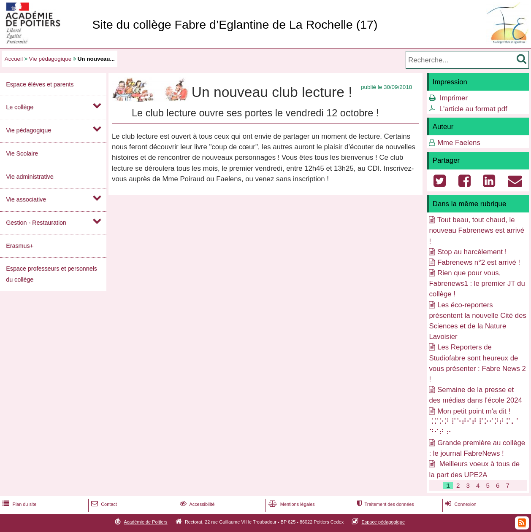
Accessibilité (196, 504)
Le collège (19, 107)
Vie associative (26, 199)
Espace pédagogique (383, 521)
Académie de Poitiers (145, 521)
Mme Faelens (458, 143)
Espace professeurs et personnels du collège (51, 273)
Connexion (460, 504)
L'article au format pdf (473, 109)
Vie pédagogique (50, 59)
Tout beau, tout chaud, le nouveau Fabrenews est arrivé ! (476, 230)
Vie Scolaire (22, 153)
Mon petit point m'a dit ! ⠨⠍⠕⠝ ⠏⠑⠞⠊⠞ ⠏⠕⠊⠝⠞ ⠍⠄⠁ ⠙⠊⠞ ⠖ (475, 421)
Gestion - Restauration (36, 222)
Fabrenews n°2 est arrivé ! (478, 262)
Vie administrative (29, 176)
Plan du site (18, 504)
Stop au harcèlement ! (472, 252)
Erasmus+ (19, 245)
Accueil (14, 59)
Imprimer (454, 98)
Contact (103, 504)
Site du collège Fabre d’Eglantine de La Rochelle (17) (234, 24)
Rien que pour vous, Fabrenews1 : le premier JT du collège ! (477, 283)
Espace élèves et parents (39, 84)
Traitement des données (384, 504)
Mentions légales (291, 504)
